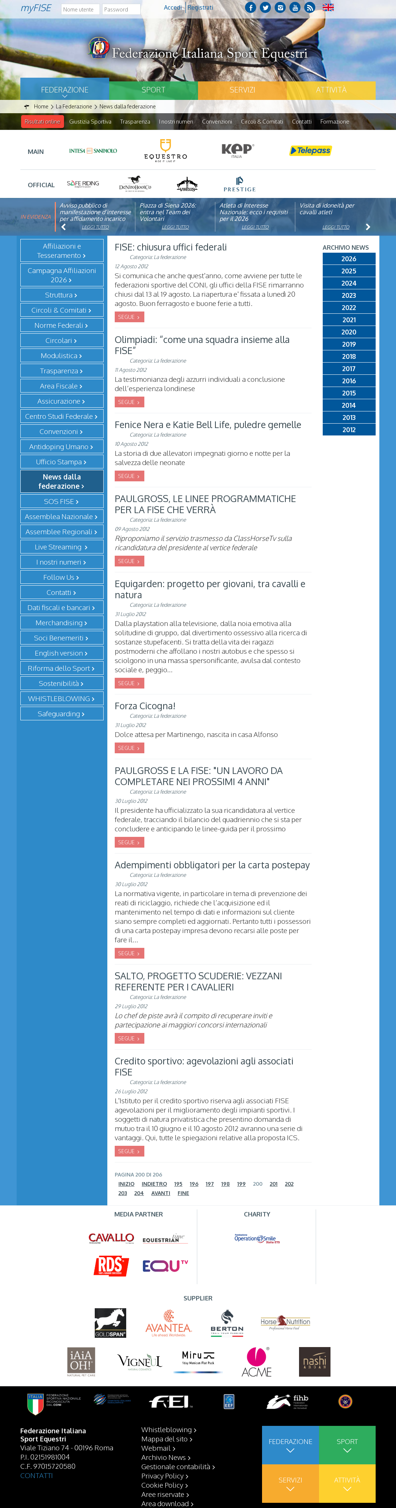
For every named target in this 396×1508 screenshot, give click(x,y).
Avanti (160, 1193)
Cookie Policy (162, 1484)
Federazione (64, 89)
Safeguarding (59, 713)
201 (274, 1184)
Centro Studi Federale (59, 416)
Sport (153, 89)
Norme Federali (58, 325)
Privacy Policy (162, 1475)
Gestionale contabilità (175, 1466)
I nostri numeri (176, 121)
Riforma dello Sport (59, 668)
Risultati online (42, 121)
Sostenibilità (59, 683)
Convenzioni (217, 121)
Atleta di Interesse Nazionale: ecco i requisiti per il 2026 (253, 212)
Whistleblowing (166, 1429)
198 (225, 1184)
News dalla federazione (59, 481)
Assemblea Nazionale (59, 516)
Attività (331, 89)
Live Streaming (59, 546)
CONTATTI (36, 1475)
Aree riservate (162, 1494)
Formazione (335, 121)
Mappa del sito (164, 1438)
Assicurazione (58, 401)
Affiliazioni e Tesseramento (59, 251)
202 (289, 1184)
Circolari (59, 340)
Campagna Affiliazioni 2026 (62, 275)
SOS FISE (59, 501)
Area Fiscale (59, 385)
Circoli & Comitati (262, 121)
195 (178, 1184)
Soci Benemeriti (59, 637)
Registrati (200, 7)
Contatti (302, 121)
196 (194, 1184)
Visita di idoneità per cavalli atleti (326, 209)
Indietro (154, 1184)
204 (139, 1193)
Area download (165, 1503)
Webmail (156, 1447)
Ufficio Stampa (59, 461)
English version (59, 653)
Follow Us (58, 577)
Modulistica (59, 355)
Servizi (242, 89)
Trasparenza (135, 121)
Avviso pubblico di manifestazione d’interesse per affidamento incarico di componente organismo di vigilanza (95, 219)
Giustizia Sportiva (90, 121)
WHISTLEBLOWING (59, 698)
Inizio (126, 1184)
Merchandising (59, 622)
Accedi (173, 7)
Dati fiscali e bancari (58, 607)
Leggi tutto (95, 227)
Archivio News (163, 1457)
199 (241, 1184)
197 (210, 1184)
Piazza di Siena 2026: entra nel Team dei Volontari (168, 212)
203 (122, 1193)
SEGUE (127, 317)
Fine (183, 1193)
